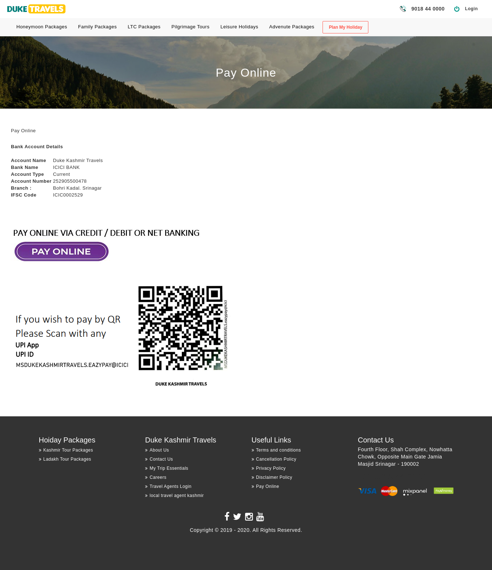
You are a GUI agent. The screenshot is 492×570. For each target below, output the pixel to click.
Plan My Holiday (345, 27)
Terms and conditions (276, 450)
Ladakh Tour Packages (65, 459)
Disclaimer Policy (272, 477)
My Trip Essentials (166, 468)
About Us (157, 450)
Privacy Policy (269, 468)
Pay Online (265, 486)
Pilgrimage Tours (191, 26)
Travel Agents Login (168, 486)
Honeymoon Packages (41, 26)
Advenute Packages (291, 26)
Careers (156, 477)
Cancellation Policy (274, 459)
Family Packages (97, 26)
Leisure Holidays (239, 26)
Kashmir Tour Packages (66, 450)
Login (471, 8)
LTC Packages (144, 26)
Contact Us (159, 459)
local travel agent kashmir (174, 495)
